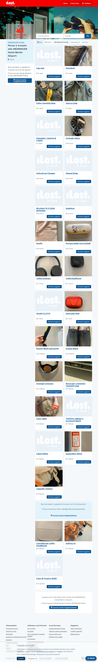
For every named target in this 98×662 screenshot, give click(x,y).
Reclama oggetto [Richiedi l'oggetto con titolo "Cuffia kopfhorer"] (84, 287)
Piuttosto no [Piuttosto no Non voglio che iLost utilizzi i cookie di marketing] (32, 659)
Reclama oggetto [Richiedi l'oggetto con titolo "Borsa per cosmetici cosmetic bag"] (84, 392)
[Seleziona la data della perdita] (74, 36)
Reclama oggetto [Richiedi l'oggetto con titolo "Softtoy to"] (84, 552)
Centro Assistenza (76, 628)
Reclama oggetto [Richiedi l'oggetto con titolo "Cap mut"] (54, 76)
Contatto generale (76, 631)
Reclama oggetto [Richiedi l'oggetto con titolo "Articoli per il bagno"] (54, 181)
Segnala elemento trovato (57, 628)
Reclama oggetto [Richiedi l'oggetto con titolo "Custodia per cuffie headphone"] (54, 552)
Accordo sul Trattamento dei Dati (16, 637)
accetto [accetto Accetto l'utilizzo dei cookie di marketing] (21, 659)
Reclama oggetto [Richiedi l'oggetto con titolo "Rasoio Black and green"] (54, 357)
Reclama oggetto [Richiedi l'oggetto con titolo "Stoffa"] (54, 252)
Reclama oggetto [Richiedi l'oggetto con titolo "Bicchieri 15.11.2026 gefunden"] (54, 216)
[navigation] (91, 658)
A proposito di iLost (12, 628)
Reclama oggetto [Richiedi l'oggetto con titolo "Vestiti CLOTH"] (54, 322)
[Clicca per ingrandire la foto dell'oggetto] (78, 56)
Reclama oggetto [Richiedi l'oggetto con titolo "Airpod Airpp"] (84, 181)
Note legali (9, 634)
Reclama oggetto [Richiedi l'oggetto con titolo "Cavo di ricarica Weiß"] (54, 587)
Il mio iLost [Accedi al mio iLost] (75, 3)
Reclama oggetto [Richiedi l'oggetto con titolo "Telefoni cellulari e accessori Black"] (84, 427)
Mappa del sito (75, 634)
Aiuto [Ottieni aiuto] (65, 3)
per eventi (30, 631)
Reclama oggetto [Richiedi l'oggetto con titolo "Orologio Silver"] (84, 146)
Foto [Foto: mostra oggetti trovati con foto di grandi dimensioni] (39, 42)
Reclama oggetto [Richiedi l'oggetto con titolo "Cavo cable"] (54, 427)
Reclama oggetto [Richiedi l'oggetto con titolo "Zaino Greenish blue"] (54, 111)
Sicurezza (9, 640)
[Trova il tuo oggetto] (88, 36)
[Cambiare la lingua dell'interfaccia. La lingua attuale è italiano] (86, 3)
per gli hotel (31, 639)
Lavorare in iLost (11, 631)
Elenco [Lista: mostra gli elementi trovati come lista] (48, 42)
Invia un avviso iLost (55, 634)
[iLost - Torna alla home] (10, 3)
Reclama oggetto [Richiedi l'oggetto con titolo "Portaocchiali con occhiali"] (84, 252)
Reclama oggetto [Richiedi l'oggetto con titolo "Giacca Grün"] (84, 111)
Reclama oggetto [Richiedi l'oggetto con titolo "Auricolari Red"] (84, 322)
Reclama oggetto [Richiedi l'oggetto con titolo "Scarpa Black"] (84, 357)
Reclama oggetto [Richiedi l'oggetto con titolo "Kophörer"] (84, 216)
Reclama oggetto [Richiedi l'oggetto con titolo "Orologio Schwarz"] (54, 392)
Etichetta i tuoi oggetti (55, 637)
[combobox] (50, 36)
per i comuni (31, 628)
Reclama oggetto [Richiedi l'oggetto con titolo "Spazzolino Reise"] (84, 462)
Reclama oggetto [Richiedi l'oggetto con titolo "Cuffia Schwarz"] (54, 287)
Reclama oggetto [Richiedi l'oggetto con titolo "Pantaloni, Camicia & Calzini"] (54, 146)
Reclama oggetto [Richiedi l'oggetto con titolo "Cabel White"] (54, 462)
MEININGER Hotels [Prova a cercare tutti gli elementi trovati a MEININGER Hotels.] (16, 42)
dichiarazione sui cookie (44, 651)
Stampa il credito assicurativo (58, 631)
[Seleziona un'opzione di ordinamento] (80, 42)
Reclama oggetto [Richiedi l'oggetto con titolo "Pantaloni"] (84, 76)
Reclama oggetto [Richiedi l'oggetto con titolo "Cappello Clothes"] (54, 497)
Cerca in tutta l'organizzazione (19, 80)
